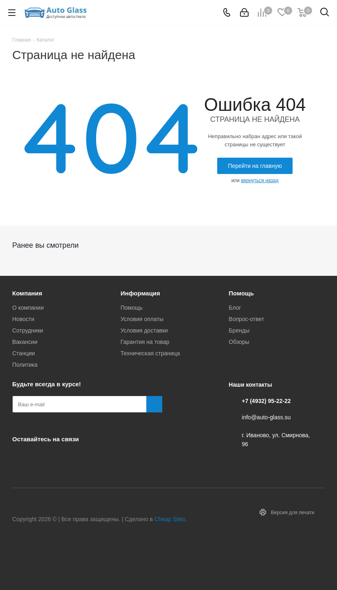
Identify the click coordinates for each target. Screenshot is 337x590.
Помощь (132, 307)
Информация (140, 293)
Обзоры (239, 342)
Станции (23, 353)
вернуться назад (259, 180)
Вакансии (24, 342)
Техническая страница (150, 353)
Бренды (239, 330)
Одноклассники (61, 458)
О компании (28, 307)
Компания (27, 293)
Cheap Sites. (170, 519)
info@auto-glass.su (266, 417)
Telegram (41, 458)
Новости (23, 319)
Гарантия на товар (145, 342)
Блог (235, 307)
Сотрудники (27, 330)
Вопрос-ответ (246, 319)
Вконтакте (20, 458)
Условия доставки (144, 330)
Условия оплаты (142, 319)
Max (81, 458)
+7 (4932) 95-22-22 (266, 401)
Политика (24, 364)
